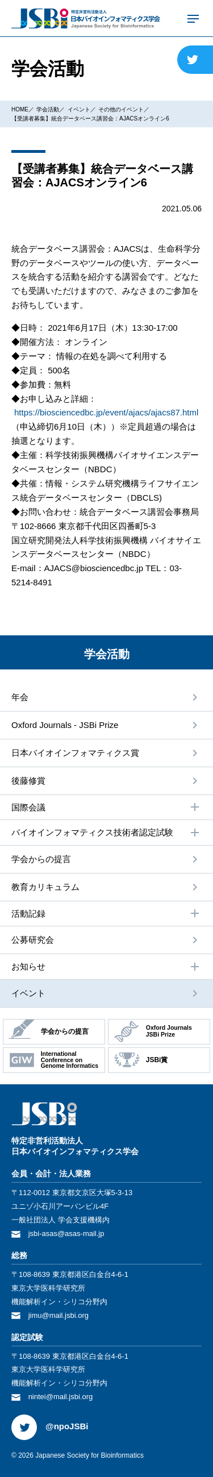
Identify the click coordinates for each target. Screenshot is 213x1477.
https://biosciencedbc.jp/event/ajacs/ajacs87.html (106, 412)
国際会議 (106, 807)
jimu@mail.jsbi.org (58, 1315)
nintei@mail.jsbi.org (60, 1396)
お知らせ (106, 966)
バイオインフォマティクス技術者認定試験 (106, 832)
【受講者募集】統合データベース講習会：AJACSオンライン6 (90, 118)
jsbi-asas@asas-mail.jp (66, 1233)
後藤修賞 (28, 780)
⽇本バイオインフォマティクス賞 (75, 753)
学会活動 (47, 109)
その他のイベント (121, 109)
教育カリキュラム (45, 887)
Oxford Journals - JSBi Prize (64, 725)
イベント (79, 109)
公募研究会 (32, 940)
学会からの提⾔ (41, 859)
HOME (19, 109)
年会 (19, 697)
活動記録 (106, 913)
